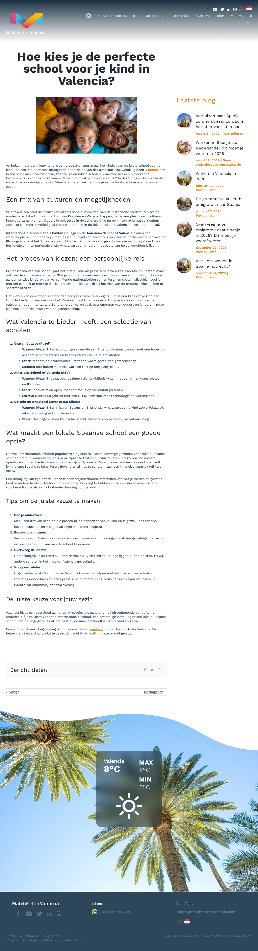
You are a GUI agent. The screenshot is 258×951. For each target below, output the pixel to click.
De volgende (153, 692)
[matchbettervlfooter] (32, 903)
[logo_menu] (26, 14)
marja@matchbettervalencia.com (206, 912)
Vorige (14, 692)
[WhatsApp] (159, 670)
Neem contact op (234, 936)
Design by (22, 936)
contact (96, 629)
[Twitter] (152, 670)
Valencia (152, 170)
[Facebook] (145, 670)
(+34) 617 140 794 (114, 912)
